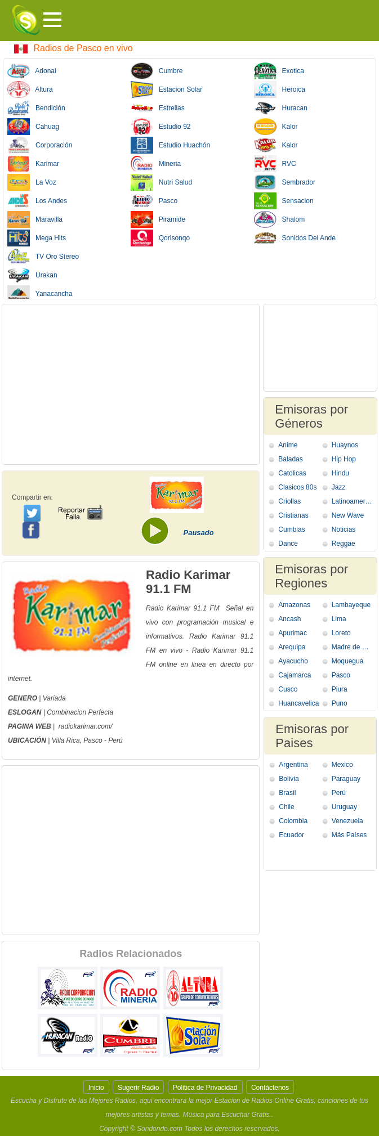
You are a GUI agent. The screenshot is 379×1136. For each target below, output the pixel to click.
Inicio (96, 1088)
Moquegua (348, 661)
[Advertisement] (130, 384)
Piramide (158, 219)
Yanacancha (40, 293)
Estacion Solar (166, 89)
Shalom (279, 219)
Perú (339, 793)
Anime (287, 445)
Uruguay (344, 807)
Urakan (32, 275)
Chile (286, 807)
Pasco (154, 200)
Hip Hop (344, 459)
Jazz (339, 487)
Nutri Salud (161, 182)
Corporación (39, 145)
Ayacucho (292, 661)
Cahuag (33, 126)
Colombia (293, 821)
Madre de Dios (352, 647)
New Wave (348, 515)
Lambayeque (351, 605)
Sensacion (284, 200)
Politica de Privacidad (205, 1088)
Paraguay (346, 779)
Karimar (33, 163)
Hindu (340, 473)
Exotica (279, 70)
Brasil (287, 793)
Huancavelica (298, 703)
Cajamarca (294, 675)
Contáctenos (270, 1088)
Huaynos (345, 445)
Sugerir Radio (138, 1088)
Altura (30, 89)
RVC (275, 163)
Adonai (31, 70)
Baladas (290, 459)
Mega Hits (36, 238)
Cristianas (293, 515)
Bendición (36, 108)
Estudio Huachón (170, 145)
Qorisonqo (160, 238)
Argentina (293, 765)
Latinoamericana (352, 501)
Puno (339, 703)
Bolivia (288, 779)
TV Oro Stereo (43, 256)
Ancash (289, 619)
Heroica (279, 89)
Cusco (287, 689)
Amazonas (294, 605)
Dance (288, 543)
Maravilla (35, 219)
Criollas (289, 501)
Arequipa (291, 647)
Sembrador (284, 182)
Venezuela (347, 821)
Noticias (344, 529)
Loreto (341, 633)
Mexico (342, 765)
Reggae (343, 543)
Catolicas (292, 473)
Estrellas (158, 108)
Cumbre (157, 70)
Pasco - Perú (102, 740)
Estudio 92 (161, 126)
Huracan (280, 108)
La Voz (31, 182)
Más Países (349, 835)
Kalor (276, 126)
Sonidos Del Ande (295, 238)
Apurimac (292, 633)
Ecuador (291, 835)
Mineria (156, 163)
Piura (339, 689)
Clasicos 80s (297, 487)
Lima (339, 619)
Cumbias (291, 529)
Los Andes (37, 200)
